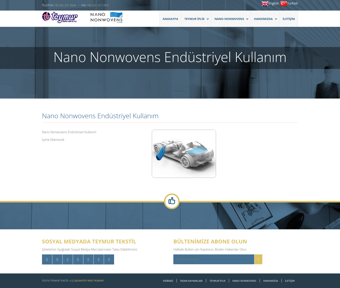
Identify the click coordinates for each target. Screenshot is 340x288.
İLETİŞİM (289, 19)
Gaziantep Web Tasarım (89, 280)
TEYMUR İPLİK (195, 21)
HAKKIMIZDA (264, 21)
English (274, 3)
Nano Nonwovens (229, 21)
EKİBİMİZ (168, 280)
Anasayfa (170, 19)
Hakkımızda (270, 280)
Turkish (292, 3)
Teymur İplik (217, 280)
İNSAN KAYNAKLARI (191, 280)
